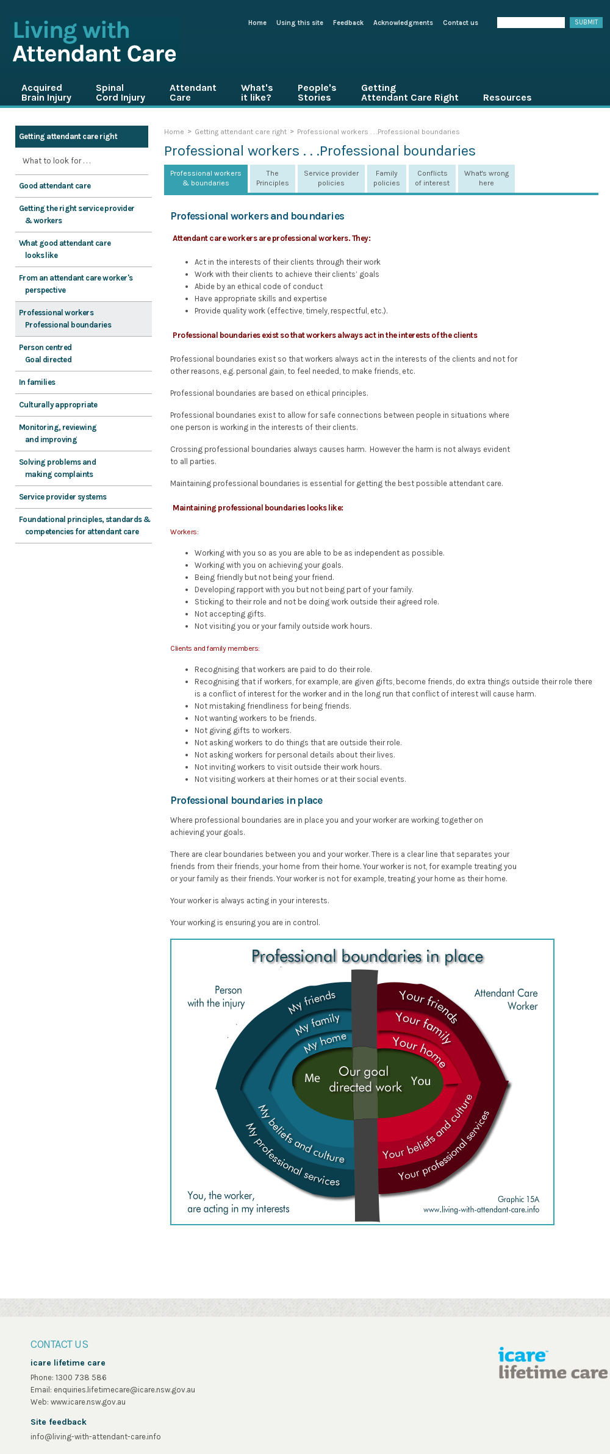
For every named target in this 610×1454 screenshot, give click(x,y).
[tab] (206, 179)
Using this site (299, 23)
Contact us (460, 23)
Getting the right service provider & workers (77, 214)
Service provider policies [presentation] (331, 178)
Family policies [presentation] (386, 178)
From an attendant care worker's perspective (75, 284)
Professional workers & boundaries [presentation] (206, 178)
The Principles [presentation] (272, 178)
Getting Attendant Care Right (410, 92)
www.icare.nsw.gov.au (88, 1401)
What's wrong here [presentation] (486, 178)
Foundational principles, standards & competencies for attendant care (84, 525)
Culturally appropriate (58, 404)
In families (37, 382)
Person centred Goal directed (45, 353)
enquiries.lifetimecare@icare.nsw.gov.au (124, 1389)
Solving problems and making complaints (57, 468)
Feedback (348, 23)
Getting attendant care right (68, 136)
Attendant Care (193, 92)
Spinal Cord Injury (120, 92)
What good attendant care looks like (65, 249)
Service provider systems (63, 496)
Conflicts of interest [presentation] (432, 178)
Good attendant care (55, 185)
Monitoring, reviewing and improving (57, 433)
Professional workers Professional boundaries (65, 318)
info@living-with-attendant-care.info (95, 1436)
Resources (507, 97)
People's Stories (317, 92)
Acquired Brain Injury (46, 92)
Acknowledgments (403, 23)
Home (257, 23)
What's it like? (257, 92)
